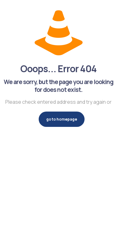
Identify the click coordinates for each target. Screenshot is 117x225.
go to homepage (61, 119)
